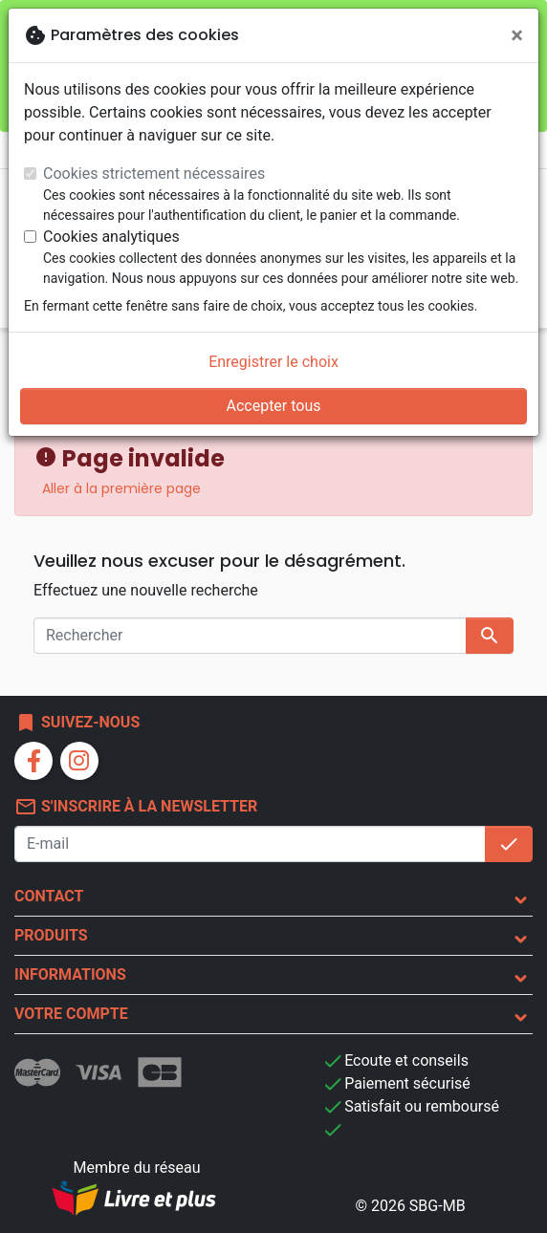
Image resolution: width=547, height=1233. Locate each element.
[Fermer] (516, 35)
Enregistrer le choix (273, 362)
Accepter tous (273, 406)
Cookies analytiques (111, 236)
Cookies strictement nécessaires (154, 173)
